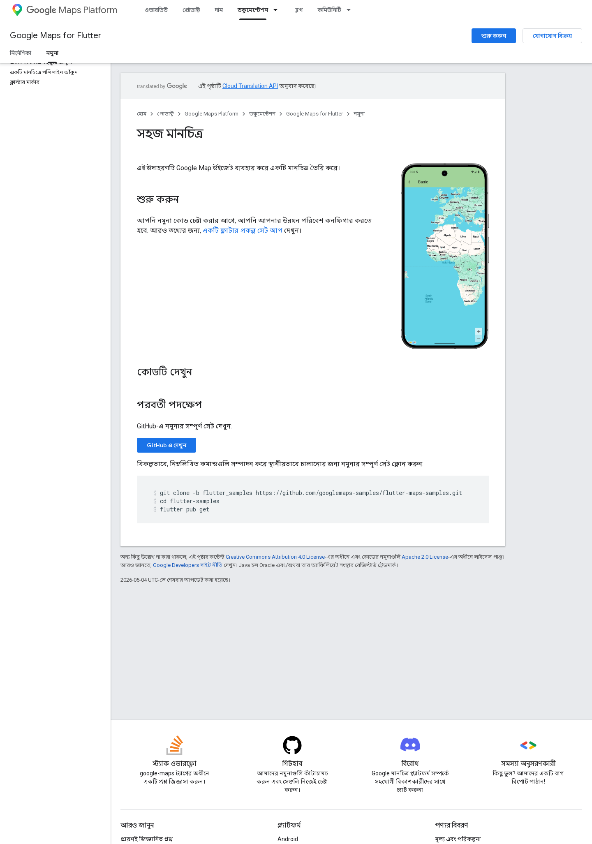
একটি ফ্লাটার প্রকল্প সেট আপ (242, 230)
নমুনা (359, 114)
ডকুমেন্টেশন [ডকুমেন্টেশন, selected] (253, 10)
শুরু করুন (493, 35)
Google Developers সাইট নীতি (187, 565)
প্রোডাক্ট (191, 10)
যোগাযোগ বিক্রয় (552, 35)
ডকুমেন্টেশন (262, 114)
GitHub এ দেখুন (166, 445)
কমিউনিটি (329, 10)
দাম (219, 10)
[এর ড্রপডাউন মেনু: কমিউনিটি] (351, 10)
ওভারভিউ (156, 10)
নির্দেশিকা (20, 53)
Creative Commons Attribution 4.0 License (275, 557)
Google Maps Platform (211, 114)
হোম (141, 114)
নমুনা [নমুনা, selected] (52, 53)
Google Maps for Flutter (56, 35)
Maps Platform (71, 10)
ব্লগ (299, 10)
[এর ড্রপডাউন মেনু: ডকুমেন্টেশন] (278, 10)
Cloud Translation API (250, 86)
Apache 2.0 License (425, 557)
